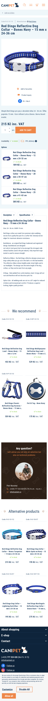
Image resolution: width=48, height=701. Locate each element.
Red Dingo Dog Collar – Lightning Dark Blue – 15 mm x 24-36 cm (12, 606)
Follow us (10, 665)
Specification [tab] (25, 215)
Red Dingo (32, 21)
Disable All (24, 689)
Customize (7, 689)
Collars (12, 13)
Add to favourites (26, 89)
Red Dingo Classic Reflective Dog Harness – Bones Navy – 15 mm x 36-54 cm (12, 407)
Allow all (9, 695)
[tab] (8, 214)
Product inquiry (26, 95)
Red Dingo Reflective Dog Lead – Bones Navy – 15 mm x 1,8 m (12, 351)
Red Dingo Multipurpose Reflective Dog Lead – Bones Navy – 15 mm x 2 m (35, 352)
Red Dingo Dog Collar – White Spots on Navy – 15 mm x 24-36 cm (36, 551)
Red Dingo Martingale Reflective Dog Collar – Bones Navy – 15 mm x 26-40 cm (36, 607)
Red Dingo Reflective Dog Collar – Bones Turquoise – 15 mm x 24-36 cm (12, 551)
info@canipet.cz (15, 492)
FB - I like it (26, 101)
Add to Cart (25, 130)
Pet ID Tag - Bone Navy (36, 403)
